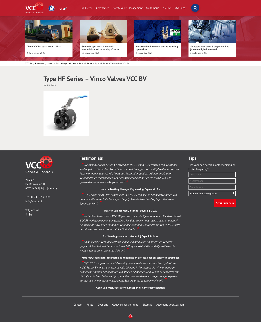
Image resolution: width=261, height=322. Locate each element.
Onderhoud (152, 8)
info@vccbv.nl (33, 201)
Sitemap (147, 304)
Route (90, 304)
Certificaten (102, 8)
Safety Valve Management (128, 8)
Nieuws (167, 8)
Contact (78, 304)
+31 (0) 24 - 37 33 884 (37, 197)
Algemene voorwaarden (170, 304)
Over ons (180, 8)
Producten (86, 8)
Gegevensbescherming (125, 304)
